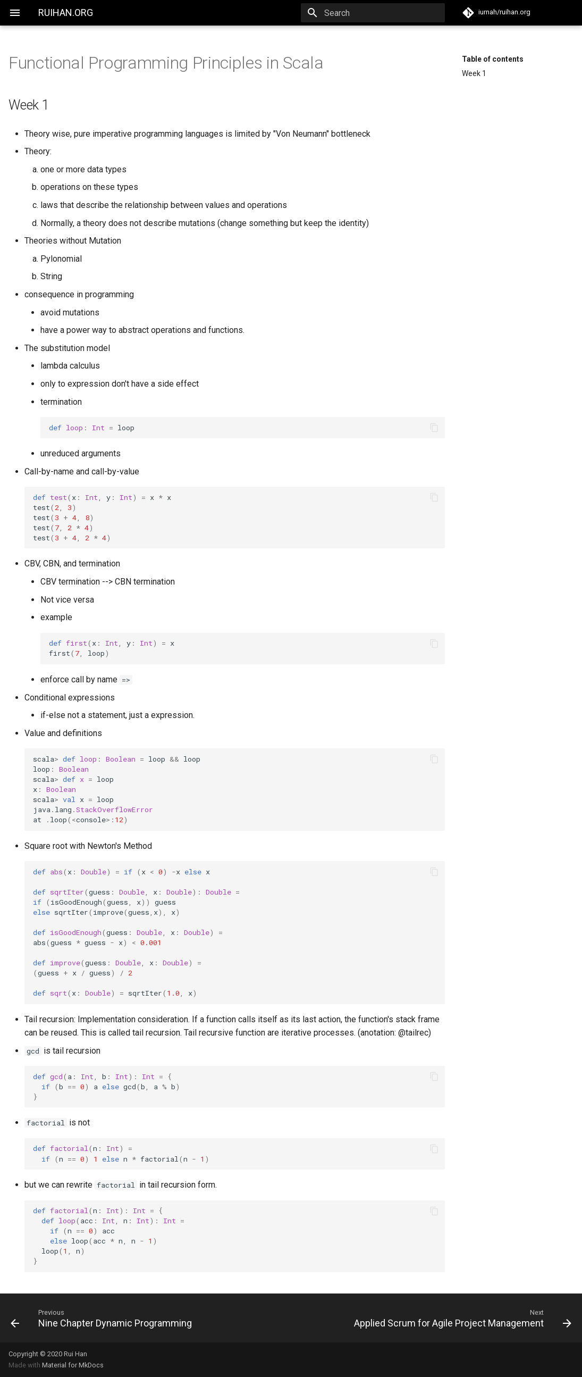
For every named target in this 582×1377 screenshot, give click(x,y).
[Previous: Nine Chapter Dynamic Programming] (146, 1318)
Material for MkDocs (73, 1365)
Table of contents (493, 59)
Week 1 (474, 73)
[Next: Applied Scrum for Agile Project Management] (435, 1318)
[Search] (382, 12)
